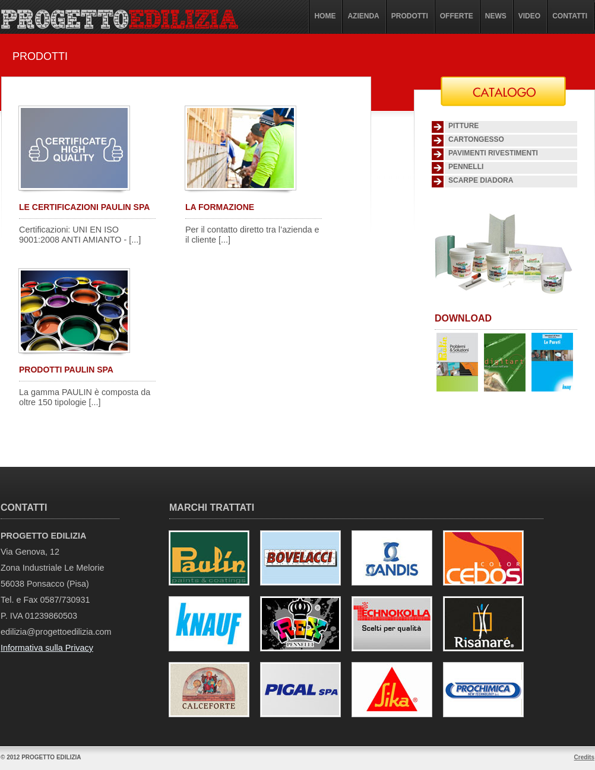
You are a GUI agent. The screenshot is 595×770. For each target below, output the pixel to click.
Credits (584, 757)
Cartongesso (476, 139)
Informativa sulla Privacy (47, 648)
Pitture (463, 126)
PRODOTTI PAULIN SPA (66, 369)
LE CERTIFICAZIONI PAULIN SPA (84, 207)
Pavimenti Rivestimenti (493, 153)
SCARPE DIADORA (480, 180)
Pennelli (465, 167)
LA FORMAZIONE (219, 207)
